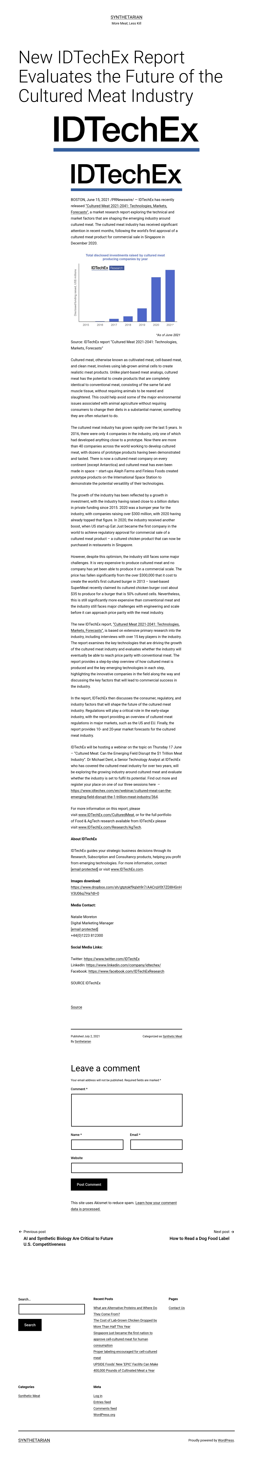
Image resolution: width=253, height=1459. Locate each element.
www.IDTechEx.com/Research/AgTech (109, 827)
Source (76, 1007)
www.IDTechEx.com (127, 869)
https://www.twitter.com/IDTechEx (112, 959)
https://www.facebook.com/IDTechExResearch (126, 971)
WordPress (226, 1440)
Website (77, 1158)
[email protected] (84, 869)
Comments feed (105, 1408)
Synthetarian (126, 17)
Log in (97, 1396)
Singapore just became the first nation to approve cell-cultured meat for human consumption (123, 1339)
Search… (24, 1299)
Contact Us (177, 1308)
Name (76, 1135)
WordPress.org (104, 1415)
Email (135, 1135)
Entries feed (102, 1402)
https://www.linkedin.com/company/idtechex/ (123, 965)
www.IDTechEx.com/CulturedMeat (106, 815)
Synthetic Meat (172, 1036)
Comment (79, 1089)
